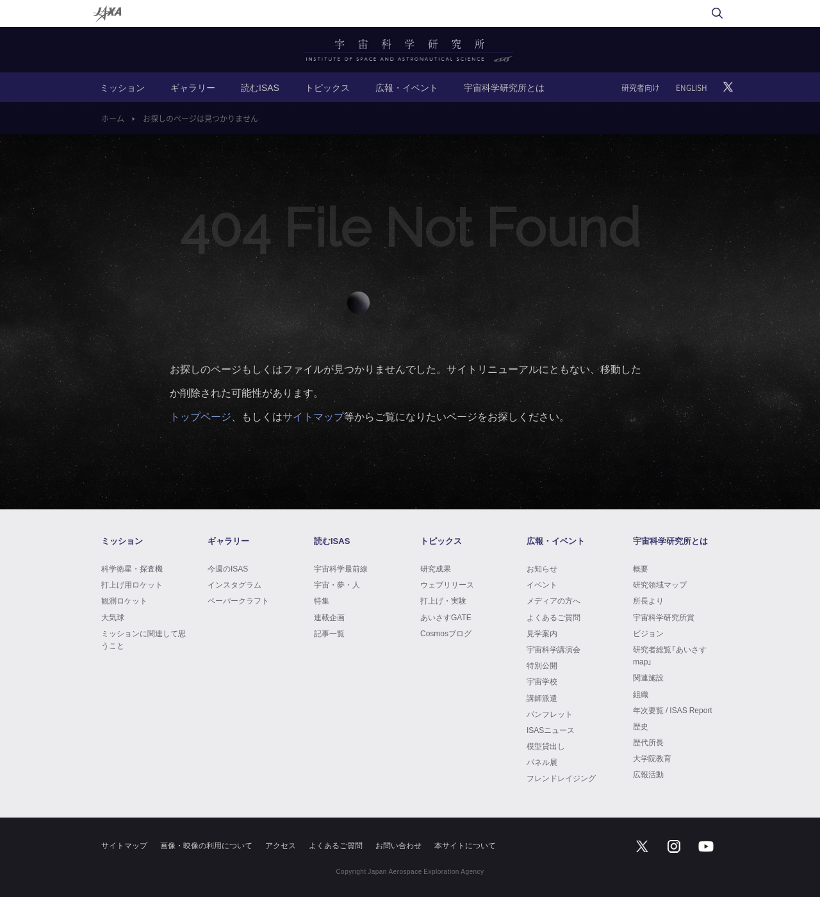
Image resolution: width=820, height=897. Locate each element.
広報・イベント (406, 87)
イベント (542, 584)
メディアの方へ (553, 600)
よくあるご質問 (553, 617)
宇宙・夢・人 (337, 584)
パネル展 (542, 762)
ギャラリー (192, 87)
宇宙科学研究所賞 (663, 617)
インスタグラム (234, 584)
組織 (640, 694)
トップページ (200, 416)
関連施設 (648, 677)
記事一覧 (329, 633)
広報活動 (648, 774)
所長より (648, 600)
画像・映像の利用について (206, 845)
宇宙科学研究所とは (504, 87)
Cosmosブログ (446, 633)
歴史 (640, 726)
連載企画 (329, 617)
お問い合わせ (398, 845)
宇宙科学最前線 (341, 568)
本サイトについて (465, 845)
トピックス (327, 87)
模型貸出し (546, 746)
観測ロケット (124, 600)
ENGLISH (691, 88)
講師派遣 (542, 698)
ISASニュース (551, 730)
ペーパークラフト (238, 600)
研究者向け (640, 88)
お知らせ (542, 568)
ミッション (122, 87)
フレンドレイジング (561, 778)
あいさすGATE (446, 617)
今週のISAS (228, 568)
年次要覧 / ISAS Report (672, 710)
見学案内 (542, 633)
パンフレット (550, 714)
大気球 (112, 617)
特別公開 (542, 665)
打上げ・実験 (443, 600)
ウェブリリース (447, 584)
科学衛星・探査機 (132, 568)
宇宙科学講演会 (553, 649)
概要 (640, 568)
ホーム (112, 118)
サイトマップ (313, 416)
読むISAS (260, 87)
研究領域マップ (660, 584)
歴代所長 (648, 742)
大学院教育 (652, 758)
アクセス (280, 845)
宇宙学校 (542, 681)
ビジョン (648, 633)
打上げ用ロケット (132, 584)
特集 (321, 600)
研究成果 (435, 568)
